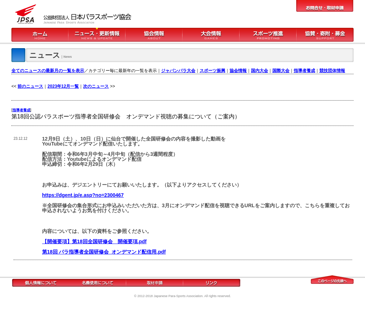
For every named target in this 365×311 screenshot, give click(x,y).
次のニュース (96, 86)
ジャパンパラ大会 (178, 70)
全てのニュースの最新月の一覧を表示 (47, 70)
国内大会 (259, 70)
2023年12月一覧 (63, 86)
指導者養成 (304, 70)
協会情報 (238, 70)
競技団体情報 (332, 70)
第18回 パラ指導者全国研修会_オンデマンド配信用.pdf (104, 252)
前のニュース (30, 86)
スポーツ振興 (212, 70)
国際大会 (280, 70)
